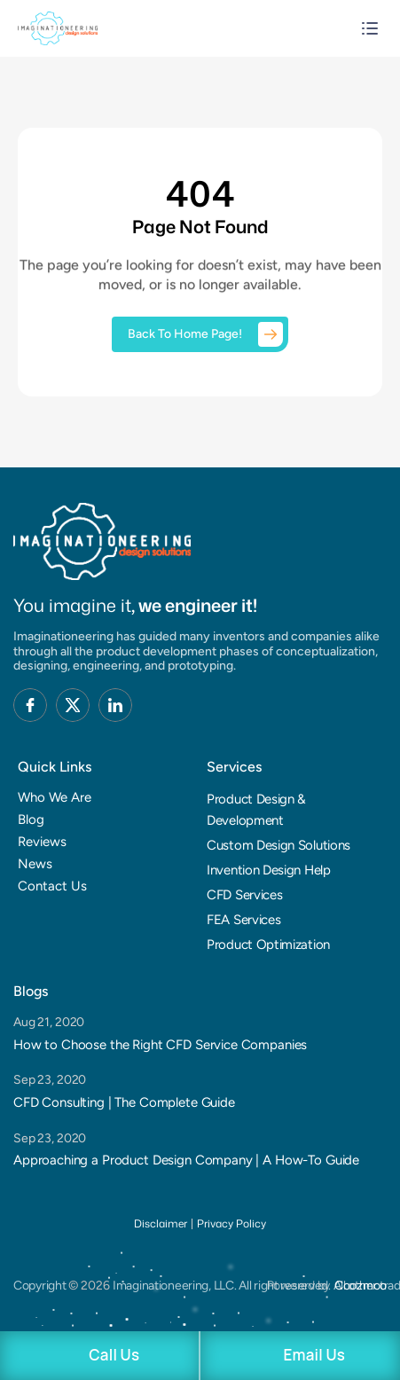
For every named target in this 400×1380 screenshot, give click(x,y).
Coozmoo (360, 1285)
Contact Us (52, 886)
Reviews (42, 842)
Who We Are (54, 797)
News (35, 864)
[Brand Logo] (102, 541)
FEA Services (243, 920)
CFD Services (244, 895)
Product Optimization (268, 945)
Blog (31, 819)
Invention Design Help (269, 870)
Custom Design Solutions (278, 845)
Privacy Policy (231, 1223)
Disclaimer (160, 1223)
